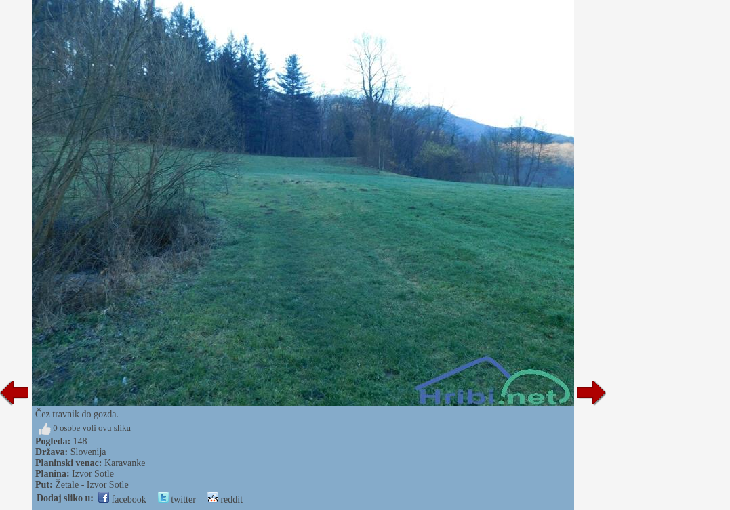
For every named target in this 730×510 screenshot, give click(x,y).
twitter (177, 499)
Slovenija (88, 452)
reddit (225, 499)
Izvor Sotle (93, 474)
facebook (122, 499)
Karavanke (125, 463)
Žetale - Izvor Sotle (91, 485)
